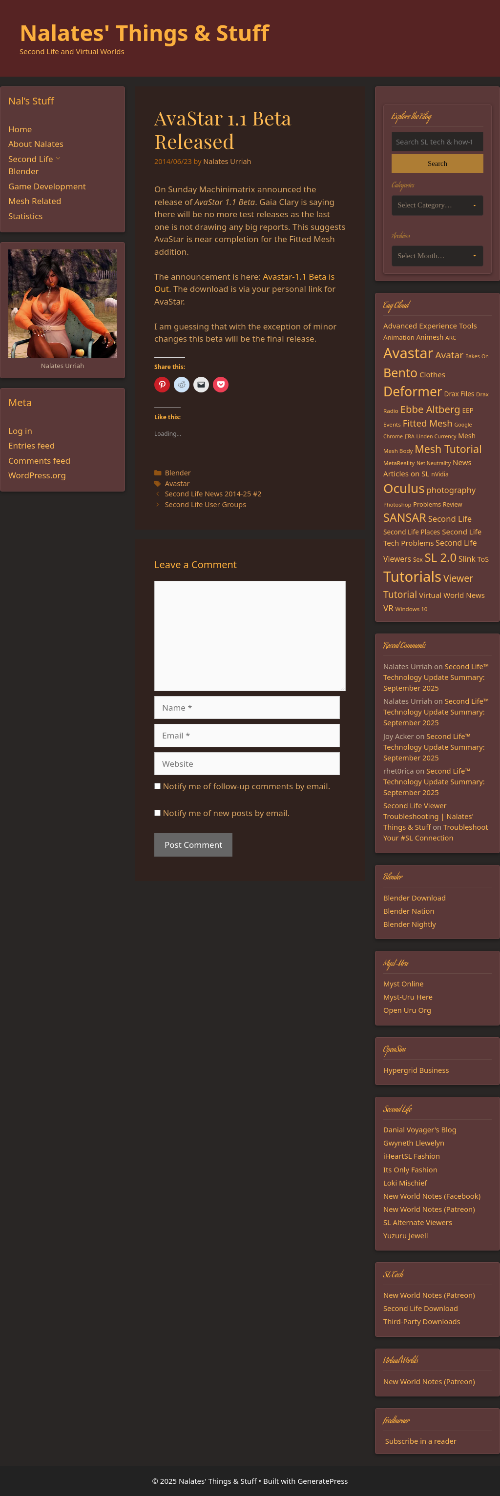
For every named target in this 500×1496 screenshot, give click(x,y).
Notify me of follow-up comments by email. (246, 786)
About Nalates (35, 143)
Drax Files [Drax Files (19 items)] (459, 393)
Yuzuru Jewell (405, 1235)
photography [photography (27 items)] (451, 489)
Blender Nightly (409, 924)
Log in (20, 430)
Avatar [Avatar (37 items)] (449, 354)
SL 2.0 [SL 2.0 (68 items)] (441, 557)
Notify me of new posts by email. (226, 813)
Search (437, 163)
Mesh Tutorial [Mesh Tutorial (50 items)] (448, 449)
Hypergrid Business (416, 1070)
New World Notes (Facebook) (431, 1196)
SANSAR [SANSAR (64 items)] (404, 517)
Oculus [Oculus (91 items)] (404, 488)
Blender (178, 472)
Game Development (47, 186)
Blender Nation (409, 911)
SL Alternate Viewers (417, 1222)
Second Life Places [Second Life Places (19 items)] (411, 532)
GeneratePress (322, 1481)
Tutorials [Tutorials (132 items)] (412, 576)
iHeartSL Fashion (411, 1156)
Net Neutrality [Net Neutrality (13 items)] (434, 463)
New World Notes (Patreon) (429, 1209)
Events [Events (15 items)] (392, 424)
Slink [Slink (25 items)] (467, 558)
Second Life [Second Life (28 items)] (450, 518)
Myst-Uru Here (408, 997)
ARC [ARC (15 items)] (450, 337)
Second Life (30, 158)
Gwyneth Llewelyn (413, 1143)
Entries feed (31, 445)
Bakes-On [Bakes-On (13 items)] (477, 356)
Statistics (25, 216)
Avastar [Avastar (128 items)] (408, 353)
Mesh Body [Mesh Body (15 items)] (398, 450)
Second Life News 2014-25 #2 (213, 493)
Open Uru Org (407, 1010)
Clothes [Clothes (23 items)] (432, 374)
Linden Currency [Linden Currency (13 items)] (437, 436)
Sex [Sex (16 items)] (418, 559)
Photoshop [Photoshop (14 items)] (397, 504)
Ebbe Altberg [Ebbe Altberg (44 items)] (430, 409)
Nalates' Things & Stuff (144, 32)
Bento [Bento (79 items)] (400, 372)
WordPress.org (37, 475)
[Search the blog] (437, 141)
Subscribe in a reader (421, 1441)
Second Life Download (420, 1308)
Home (20, 129)
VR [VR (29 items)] (388, 608)
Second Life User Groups (205, 504)
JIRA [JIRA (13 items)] (410, 436)
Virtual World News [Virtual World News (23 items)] (452, 595)
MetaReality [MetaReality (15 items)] (399, 463)
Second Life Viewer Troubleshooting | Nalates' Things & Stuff (428, 816)
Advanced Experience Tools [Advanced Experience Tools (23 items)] (430, 325)
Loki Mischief (405, 1183)
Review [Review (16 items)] (452, 504)
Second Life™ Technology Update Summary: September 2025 (436, 677)
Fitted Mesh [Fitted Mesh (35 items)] (428, 423)
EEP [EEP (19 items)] (467, 410)
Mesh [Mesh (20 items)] (467, 435)
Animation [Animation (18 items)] (399, 337)
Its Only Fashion (410, 1169)
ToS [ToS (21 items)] (483, 559)
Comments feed (39, 460)
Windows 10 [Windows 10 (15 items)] (412, 609)
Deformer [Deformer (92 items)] (412, 391)
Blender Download (414, 897)
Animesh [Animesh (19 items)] (430, 337)
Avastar (177, 483)
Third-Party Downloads (421, 1321)
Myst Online (403, 983)
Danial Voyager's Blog (420, 1129)
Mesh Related (34, 200)
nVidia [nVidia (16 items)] (439, 474)
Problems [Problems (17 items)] (427, 504)
